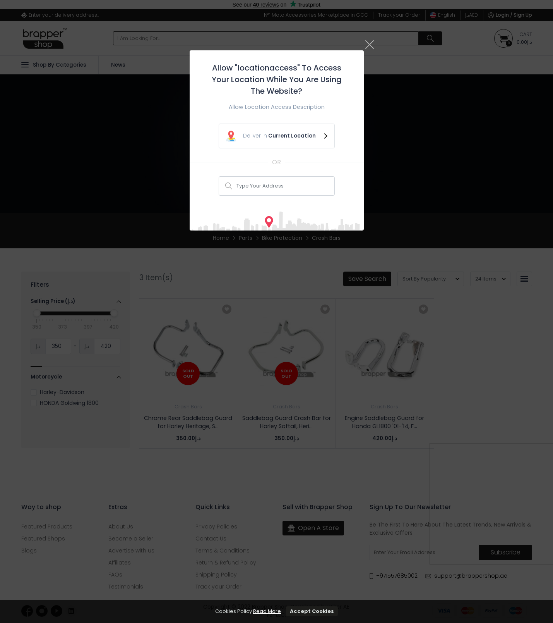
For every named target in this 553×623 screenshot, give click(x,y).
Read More (267, 611)
